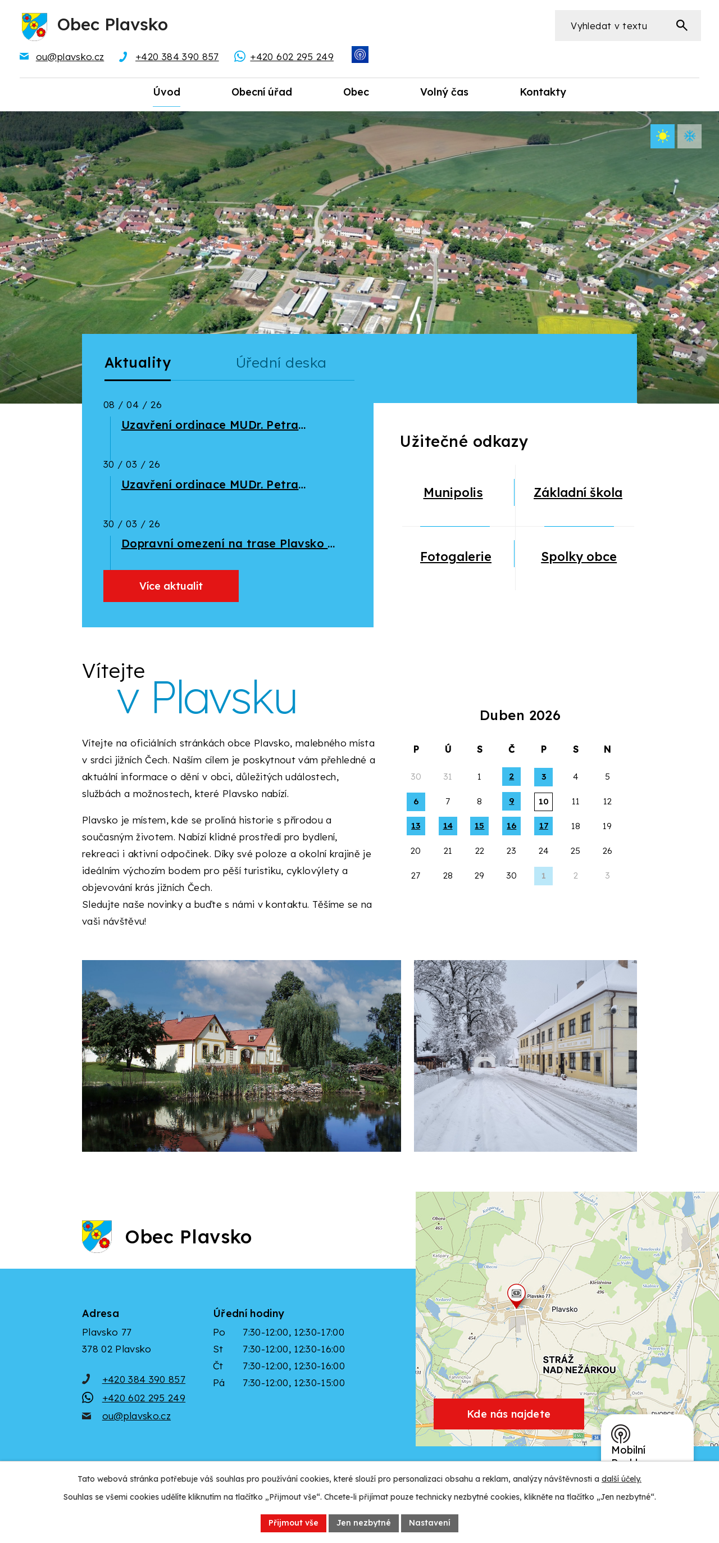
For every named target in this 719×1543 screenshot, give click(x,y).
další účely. (621, 1479)
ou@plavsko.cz (136, 1416)
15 (479, 825)
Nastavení (429, 1523)
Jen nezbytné (363, 1523)
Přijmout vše (293, 1523)
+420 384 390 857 (143, 1379)
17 (543, 825)
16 (511, 825)
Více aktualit (171, 586)
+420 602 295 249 (143, 1398)
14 (448, 825)
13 (415, 825)
